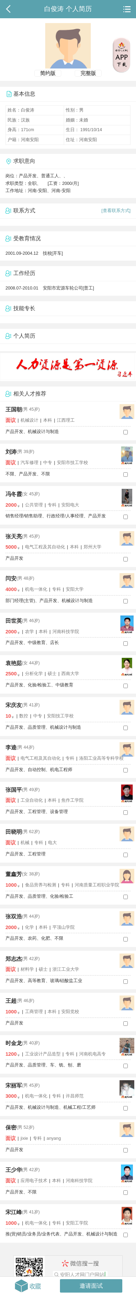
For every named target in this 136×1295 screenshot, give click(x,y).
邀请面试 (91, 1286)
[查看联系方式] (116, 210)
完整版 (88, 73)
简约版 (48, 73)
